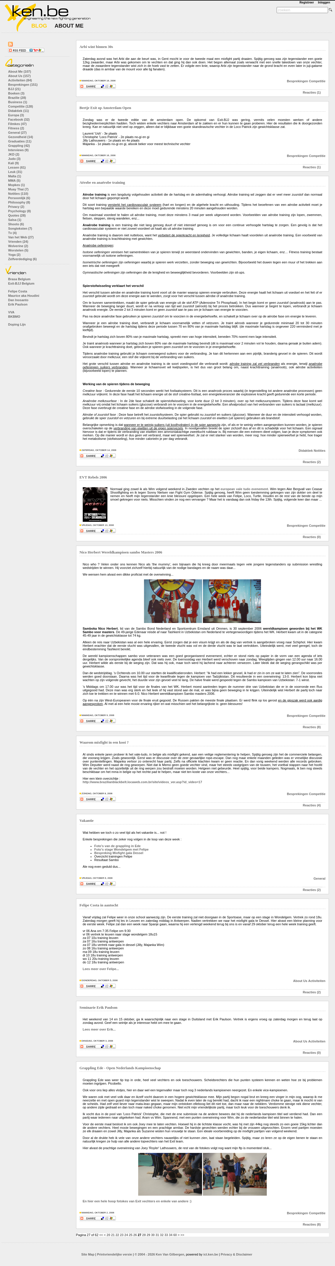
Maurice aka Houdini (23, 295)
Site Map (87, 1254)
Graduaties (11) (19, 141)
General (319, 878)
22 (117, 1235)
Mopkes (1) (16, 185)
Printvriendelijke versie (114, 1254)
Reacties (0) (312, 537)
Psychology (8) (19, 211)
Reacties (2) (312, 462)
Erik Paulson (18, 304)
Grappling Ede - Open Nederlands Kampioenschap (120, 1068)
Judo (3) (14, 158)
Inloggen (324, 2)
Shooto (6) (16, 224)
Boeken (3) (16, 93)
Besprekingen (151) (22, 84)
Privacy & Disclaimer (236, 1254)
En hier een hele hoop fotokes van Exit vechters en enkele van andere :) (137, 1201)
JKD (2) (13, 154)
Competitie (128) (20, 106)
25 (130, 1235)
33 (166, 1235)
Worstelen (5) (18, 250)
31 (157, 1235)
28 (144, 1235)
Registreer (307, 2)
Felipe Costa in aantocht (99, 905)
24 (126, 1235)
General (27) (17, 132)
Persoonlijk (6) (19, 198)
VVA (11, 312)
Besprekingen (297, 81)
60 (175, 1235)
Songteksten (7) (20, 228)
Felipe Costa (17, 291)
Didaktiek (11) (18, 111)
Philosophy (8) (19, 202)
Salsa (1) (14, 220)
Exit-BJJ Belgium (21, 283)
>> (182, 1235)
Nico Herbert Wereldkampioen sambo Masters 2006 (121, 552)
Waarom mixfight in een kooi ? (104, 742)
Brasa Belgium (19, 279)
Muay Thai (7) (18, 189)
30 (152, 1235)
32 (161, 1235)
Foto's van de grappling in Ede (117, 846)
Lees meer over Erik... (99, 1029)
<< (101, 1235)
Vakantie (87, 821)
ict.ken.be (210, 1254)
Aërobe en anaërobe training (102, 183)
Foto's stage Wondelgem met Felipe (121, 849)
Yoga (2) (14, 254)
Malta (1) (14, 176)
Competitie (317, 81)
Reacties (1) (312, 92)
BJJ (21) (14, 89)
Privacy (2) (16, 206)
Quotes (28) (17, 215)
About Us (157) (19, 76)
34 (170, 1235)
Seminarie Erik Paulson (99, 1008)
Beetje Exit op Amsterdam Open (105, 108)
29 (148, 1235)
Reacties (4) (312, 805)
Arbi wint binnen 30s (96, 47)
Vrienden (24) (18, 241)
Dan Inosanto (18, 300)
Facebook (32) (19, 119)
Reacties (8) (312, 727)
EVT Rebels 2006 (93, 477)
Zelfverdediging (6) (22, 259)
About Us (300, 981)
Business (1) (17, 102)
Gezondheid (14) (20, 137)
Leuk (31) (15, 172)
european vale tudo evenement (244, 489)
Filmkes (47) (17, 124)
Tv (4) (12, 233)
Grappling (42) (19, 145)
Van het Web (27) (21, 237)
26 (135, 1235)
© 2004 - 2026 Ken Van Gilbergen (159, 1254)
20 (108, 1235)
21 (113, 1235)
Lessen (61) (17, 167)
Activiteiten (316, 981)
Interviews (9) (18, 150)
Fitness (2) (16, 128)
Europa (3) (16, 115)
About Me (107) (19, 71)
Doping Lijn (17, 324)
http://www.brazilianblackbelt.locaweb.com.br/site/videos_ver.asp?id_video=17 (142, 782)
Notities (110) (18, 193)
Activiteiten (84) (20, 80)
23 (121, 1235)
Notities (319, 450)
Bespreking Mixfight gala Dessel (118, 853)
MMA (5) (14, 180)
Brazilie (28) (17, 97)
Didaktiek (306, 450)
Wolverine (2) (18, 246)
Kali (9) (13, 163)
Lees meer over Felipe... (101, 969)
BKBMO (14, 316)
